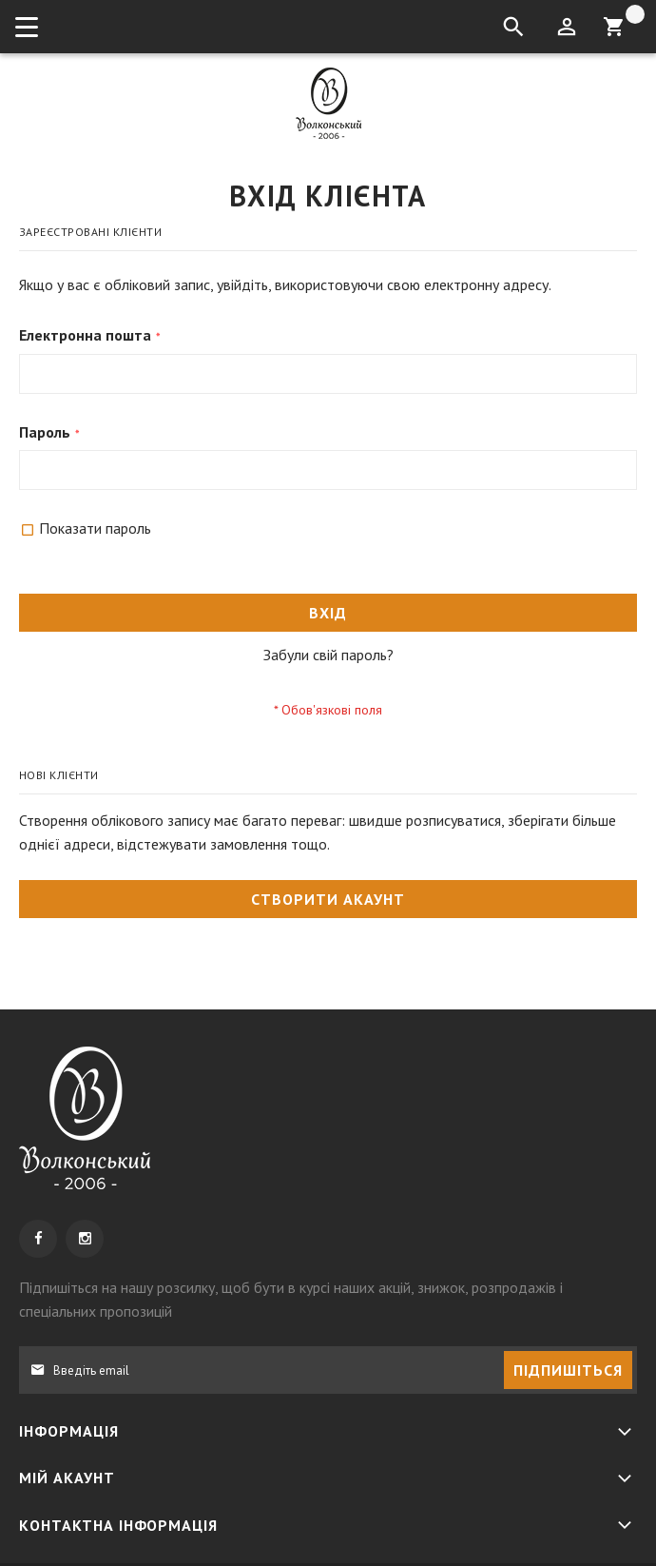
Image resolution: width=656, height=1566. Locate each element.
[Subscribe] (568, 1370)
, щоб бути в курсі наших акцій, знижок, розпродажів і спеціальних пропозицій (291, 1299)
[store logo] (328, 103)
